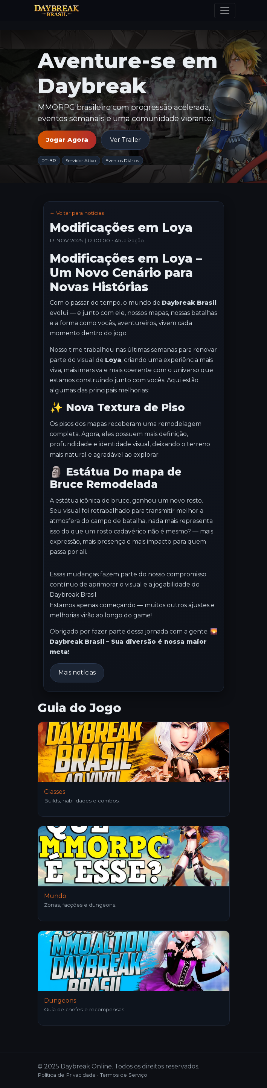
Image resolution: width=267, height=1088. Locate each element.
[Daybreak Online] (56, 10)
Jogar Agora (67, 139)
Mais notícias (77, 672)
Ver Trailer (125, 139)
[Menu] (224, 10)
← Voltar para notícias (77, 213)
